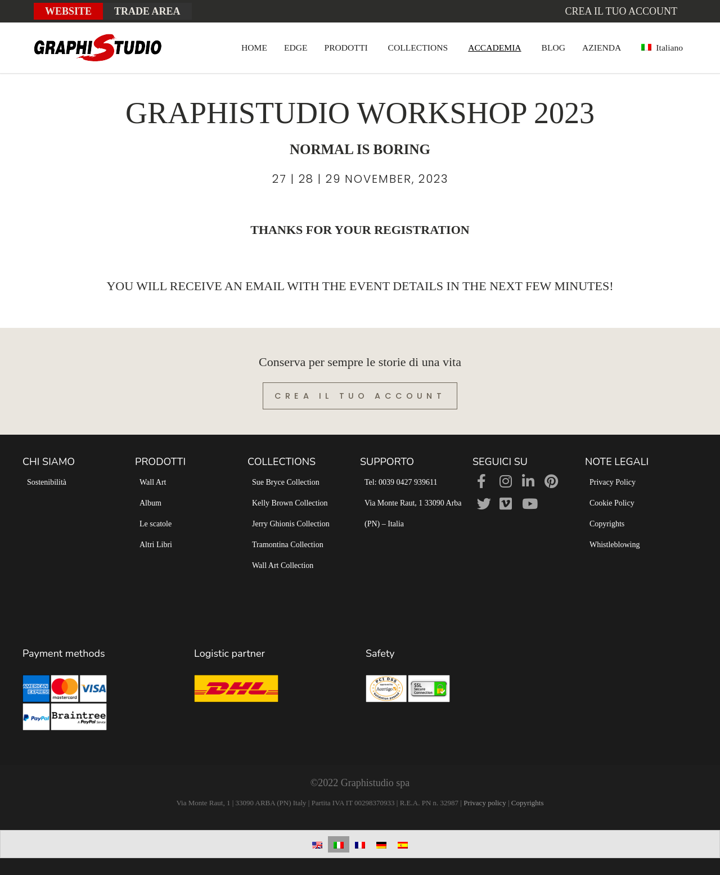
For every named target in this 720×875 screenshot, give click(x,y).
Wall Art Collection (282, 565)
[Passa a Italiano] (338, 844)
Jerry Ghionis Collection (291, 524)
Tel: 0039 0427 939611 (401, 482)
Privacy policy (485, 803)
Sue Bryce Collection (286, 482)
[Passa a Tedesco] (381, 844)
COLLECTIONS (418, 47)
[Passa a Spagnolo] (402, 844)
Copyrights (607, 524)
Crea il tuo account (621, 11)
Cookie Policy (612, 503)
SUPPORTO (387, 461)
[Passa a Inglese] (317, 844)
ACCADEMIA (494, 47)
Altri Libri (156, 544)
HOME (254, 47)
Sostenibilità (46, 482)
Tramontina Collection (287, 544)
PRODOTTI (346, 47)
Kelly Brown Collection (290, 503)
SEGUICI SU (500, 461)
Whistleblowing (615, 544)
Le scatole (156, 524)
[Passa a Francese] (360, 844)
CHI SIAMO (48, 461)
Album (150, 503)
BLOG (553, 47)
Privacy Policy (613, 482)
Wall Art (153, 482)
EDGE (296, 47)
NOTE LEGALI (617, 461)
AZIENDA (601, 47)
